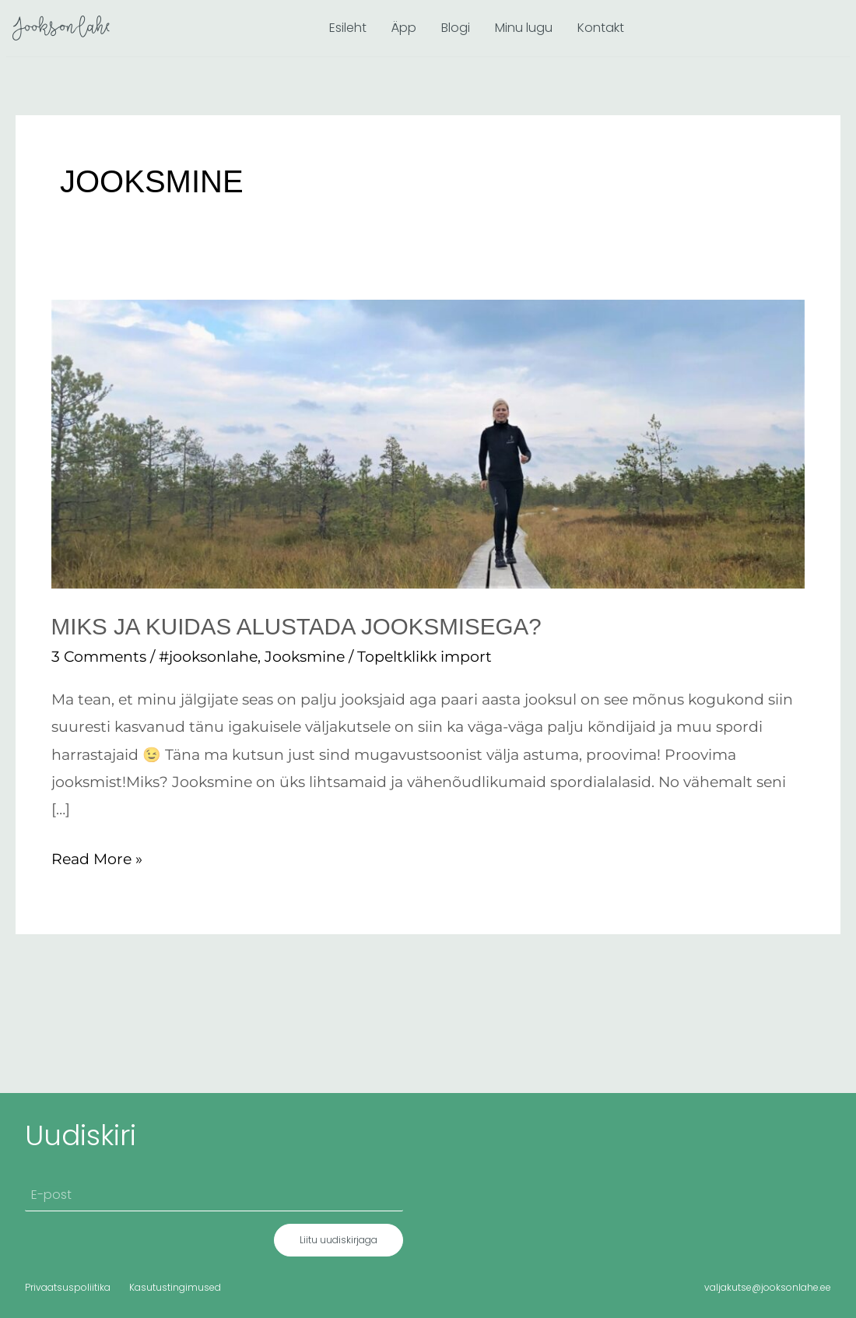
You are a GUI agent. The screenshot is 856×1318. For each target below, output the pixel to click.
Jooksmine (305, 657)
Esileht (348, 28)
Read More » (96, 856)
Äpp (403, 28)
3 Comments (98, 657)
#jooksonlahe (208, 657)
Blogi (455, 28)
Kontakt (600, 28)
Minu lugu (524, 28)
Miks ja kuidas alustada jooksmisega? (300, 626)
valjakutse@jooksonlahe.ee (767, 1286)
